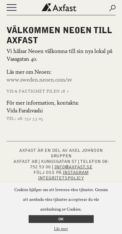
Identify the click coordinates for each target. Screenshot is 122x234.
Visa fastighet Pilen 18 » (38, 92)
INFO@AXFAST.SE (73, 167)
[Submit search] (112, 8)
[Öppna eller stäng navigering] (11, 8)
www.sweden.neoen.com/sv (39, 80)
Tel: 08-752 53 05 (25, 119)
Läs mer (61, 229)
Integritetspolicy (61, 178)
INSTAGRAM (75, 172)
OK (61, 219)
